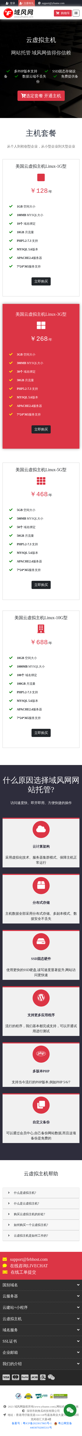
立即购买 (41, 281)
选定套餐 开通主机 (41, 95)
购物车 (63, 13)
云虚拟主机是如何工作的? (28, 1235)
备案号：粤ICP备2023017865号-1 (32, 1423)
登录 (12, 3)
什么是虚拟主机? (22, 1192)
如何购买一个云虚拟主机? (28, 1225)
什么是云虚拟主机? (23, 1203)
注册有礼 (29, 3)
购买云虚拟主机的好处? (26, 1214)
